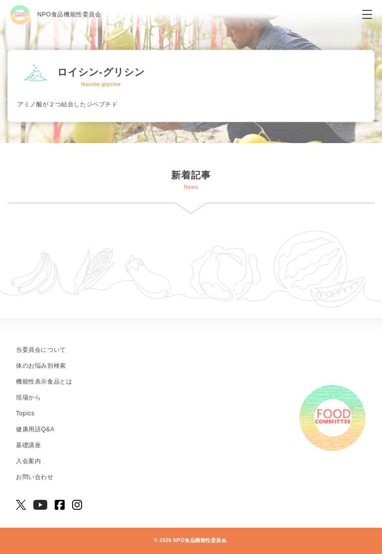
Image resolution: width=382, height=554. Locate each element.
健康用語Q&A (35, 429)
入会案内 (28, 461)
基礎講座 (28, 445)
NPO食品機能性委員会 (55, 15)
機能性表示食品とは (44, 382)
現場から (28, 397)
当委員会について (41, 350)
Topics (25, 413)
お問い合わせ (35, 477)
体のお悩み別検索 (41, 366)
